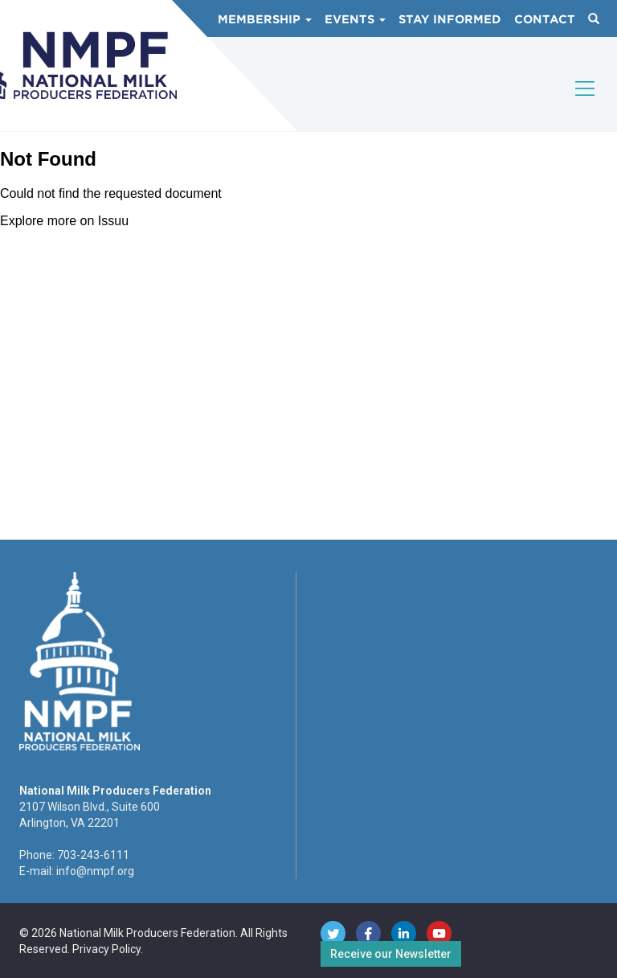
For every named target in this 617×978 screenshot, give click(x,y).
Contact (544, 19)
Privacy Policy (106, 949)
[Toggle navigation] (586, 102)
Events (355, 19)
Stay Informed (449, 19)
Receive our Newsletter (391, 953)
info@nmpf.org (95, 871)
